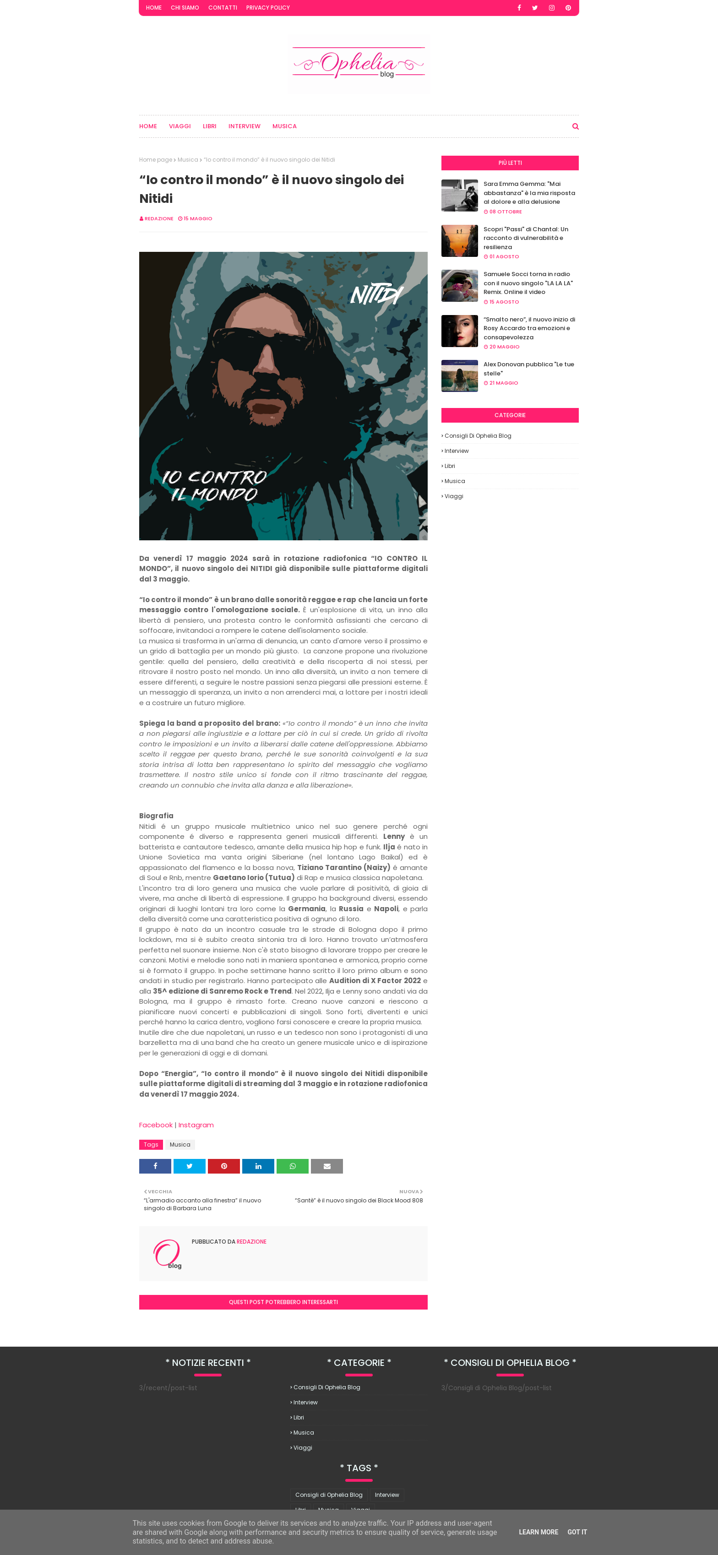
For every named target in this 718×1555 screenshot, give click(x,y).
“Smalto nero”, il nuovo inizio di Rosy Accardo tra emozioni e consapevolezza (529, 328)
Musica (188, 159)
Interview (457, 451)
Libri (450, 466)
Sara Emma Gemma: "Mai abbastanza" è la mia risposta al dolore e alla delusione (529, 192)
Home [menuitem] (148, 126)
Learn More (538, 1532)
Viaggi (454, 496)
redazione (159, 218)
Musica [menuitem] (284, 126)
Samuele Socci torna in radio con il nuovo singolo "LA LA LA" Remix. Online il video (528, 283)
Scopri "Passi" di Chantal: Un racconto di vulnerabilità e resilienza (526, 238)
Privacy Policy (268, 7)
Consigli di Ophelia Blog (478, 436)
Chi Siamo (185, 7)
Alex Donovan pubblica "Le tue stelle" (529, 369)
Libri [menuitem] (210, 126)
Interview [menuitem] (244, 126)
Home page (155, 159)
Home (154, 7)
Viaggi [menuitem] (180, 126)
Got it (577, 1532)
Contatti (222, 7)
